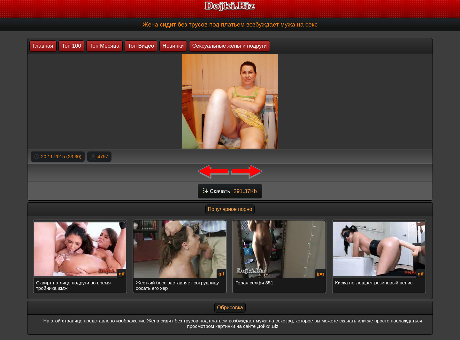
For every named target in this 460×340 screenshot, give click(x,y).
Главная (43, 46)
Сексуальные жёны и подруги (229, 46)
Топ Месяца (104, 46)
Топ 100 (71, 46)
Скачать (230, 191)
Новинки (173, 46)
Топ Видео (141, 46)
